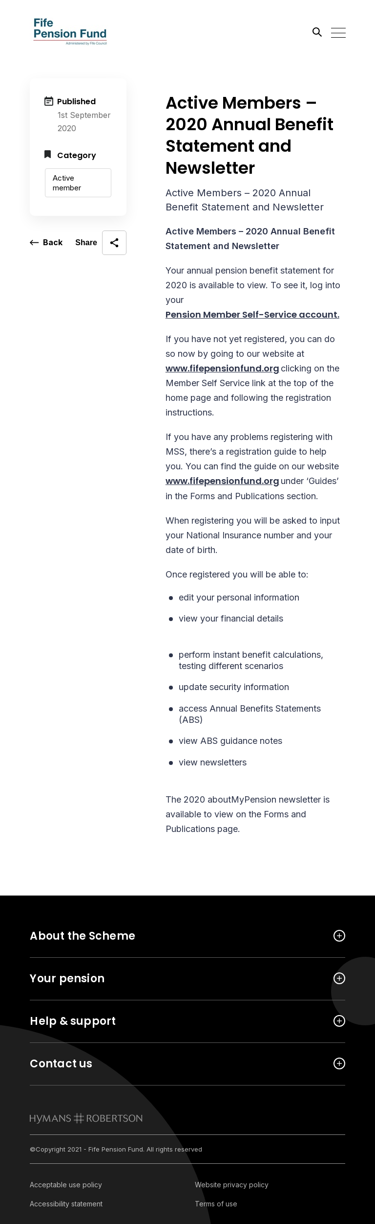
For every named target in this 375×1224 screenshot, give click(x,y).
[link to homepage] (86, 1118)
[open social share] (100, 243)
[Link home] (74, 31)
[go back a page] (46, 243)
